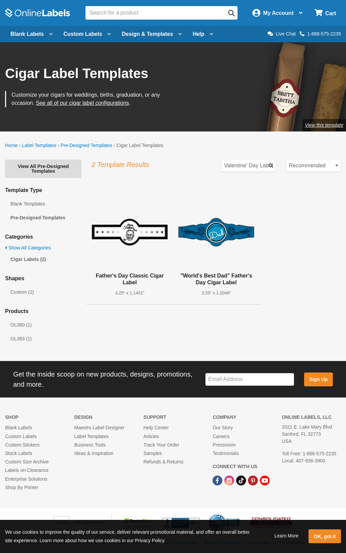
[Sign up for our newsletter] (249, 379)
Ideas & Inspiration (94, 453)
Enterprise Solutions (26, 479)
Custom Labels (20, 436)
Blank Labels (18, 427)
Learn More (286, 535)
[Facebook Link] (218, 480)
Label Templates (39, 145)
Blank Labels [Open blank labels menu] (31, 34)
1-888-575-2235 (320, 34)
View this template (324, 125)
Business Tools (90, 445)
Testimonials (226, 453)
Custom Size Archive (27, 461)
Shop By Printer (21, 487)
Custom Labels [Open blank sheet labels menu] (87, 34)
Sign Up (318, 379)
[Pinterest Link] (253, 480)
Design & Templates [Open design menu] (152, 34)
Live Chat (282, 33)
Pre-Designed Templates (86, 145)
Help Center (156, 427)
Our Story (223, 427)
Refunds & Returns (163, 461)
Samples (153, 453)
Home (11, 145)
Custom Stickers (22, 445)
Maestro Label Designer (99, 427)
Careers (221, 436)
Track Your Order (161, 445)
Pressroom (224, 445)
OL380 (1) (21, 325)
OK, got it (325, 536)
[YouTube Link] (265, 480)
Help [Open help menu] (203, 34)
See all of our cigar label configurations (82, 103)
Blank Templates (27, 204)
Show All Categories (28, 247)
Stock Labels (18, 453)
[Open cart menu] (325, 13)
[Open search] (231, 13)
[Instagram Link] (230, 480)
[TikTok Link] (241, 480)
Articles (151, 436)
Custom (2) (22, 292)
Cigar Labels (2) (28, 259)
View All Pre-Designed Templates (43, 169)
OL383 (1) (21, 338)
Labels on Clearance (26, 470)
